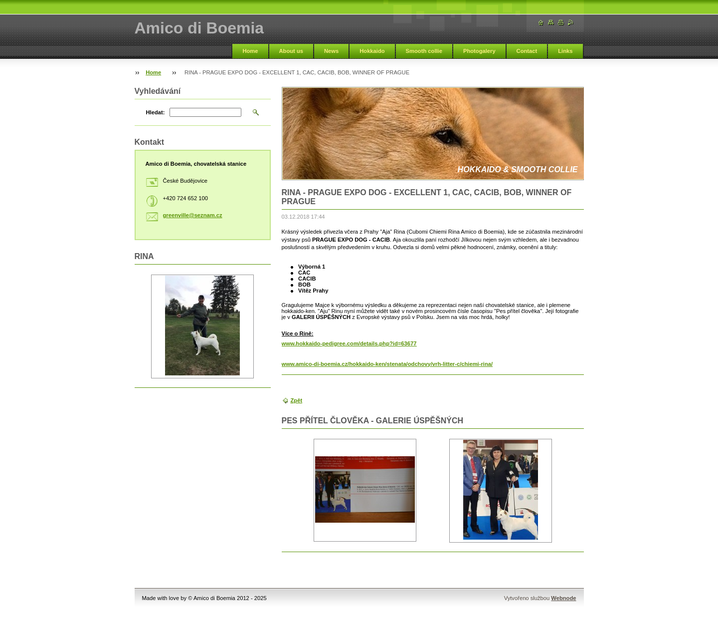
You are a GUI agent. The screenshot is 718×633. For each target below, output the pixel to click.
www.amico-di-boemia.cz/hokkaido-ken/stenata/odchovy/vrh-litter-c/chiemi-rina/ (387, 364)
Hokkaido (371, 51)
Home (250, 51)
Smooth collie (424, 51)
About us (291, 51)
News (331, 51)
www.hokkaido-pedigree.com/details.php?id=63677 (349, 343)
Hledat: (155, 112)
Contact (527, 51)
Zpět (297, 400)
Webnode (563, 598)
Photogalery (479, 51)
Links (565, 51)
